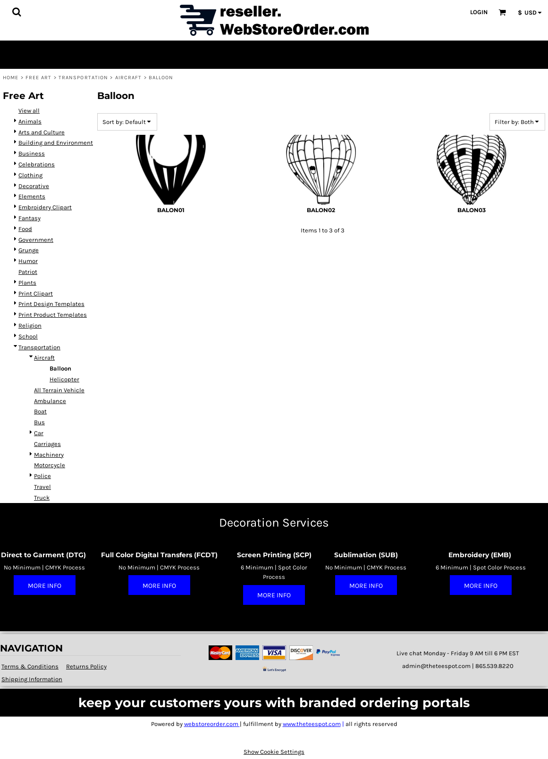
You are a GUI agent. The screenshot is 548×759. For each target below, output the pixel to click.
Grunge (28, 250)
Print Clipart (35, 293)
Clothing (30, 175)
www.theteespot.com (312, 723)
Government (35, 239)
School (28, 336)
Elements (31, 196)
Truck (42, 497)
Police (42, 475)
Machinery (49, 454)
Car (38, 433)
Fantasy (29, 218)
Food (25, 228)
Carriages (47, 443)
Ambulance (50, 400)
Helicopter (64, 379)
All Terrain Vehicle (59, 390)
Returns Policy (86, 666)
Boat (40, 411)
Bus (39, 422)
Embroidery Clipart (45, 207)
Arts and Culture (41, 132)
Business (31, 153)
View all (29, 110)
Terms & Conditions (30, 666)
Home (10, 77)
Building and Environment (55, 142)
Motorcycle (49, 465)
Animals (30, 121)
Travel (42, 486)
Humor (28, 260)
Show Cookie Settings (274, 751)
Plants (27, 282)
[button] (16, 11)
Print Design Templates (51, 303)
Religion (30, 325)
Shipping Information (31, 679)
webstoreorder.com (212, 723)
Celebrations (36, 164)
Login (479, 12)
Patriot (27, 271)
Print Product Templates (52, 314)
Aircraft (128, 77)
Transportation (83, 77)
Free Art (38, 77)
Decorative (33, 186)
